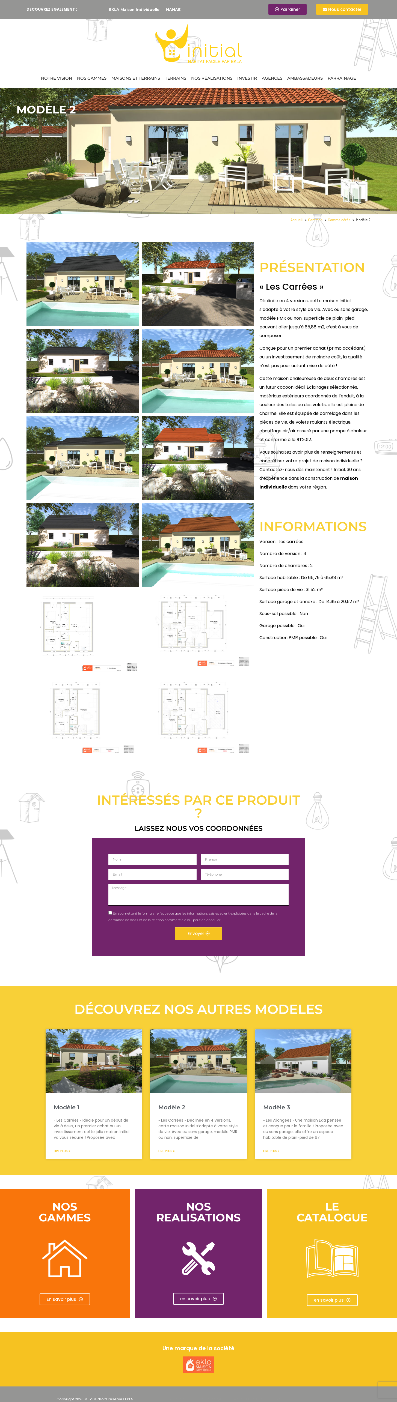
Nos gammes (91, 78)
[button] (198, 1299)
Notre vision (56, 78)
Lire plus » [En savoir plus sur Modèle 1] (62, 1151)
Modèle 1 (66, 1107)
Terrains (175, 78)
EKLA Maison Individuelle (134, 9)
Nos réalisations (211, 78)
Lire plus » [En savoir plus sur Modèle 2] (166, 1151)
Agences (272, 78)
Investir (247, 78)
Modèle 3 (276, 1107)
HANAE (173, 9)
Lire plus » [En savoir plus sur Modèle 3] (271, 1151)
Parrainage (342, 78)
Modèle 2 (171, 1107)
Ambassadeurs (305, 78)
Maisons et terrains (135, 78)
